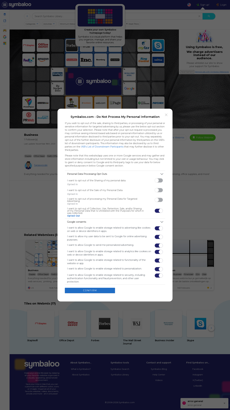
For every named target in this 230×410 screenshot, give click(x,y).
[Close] (166, 115)
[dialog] (114, 205)
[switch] (159, 180)
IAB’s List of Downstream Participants (102, 146)
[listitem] (115, 174)
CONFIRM (90, 290)
